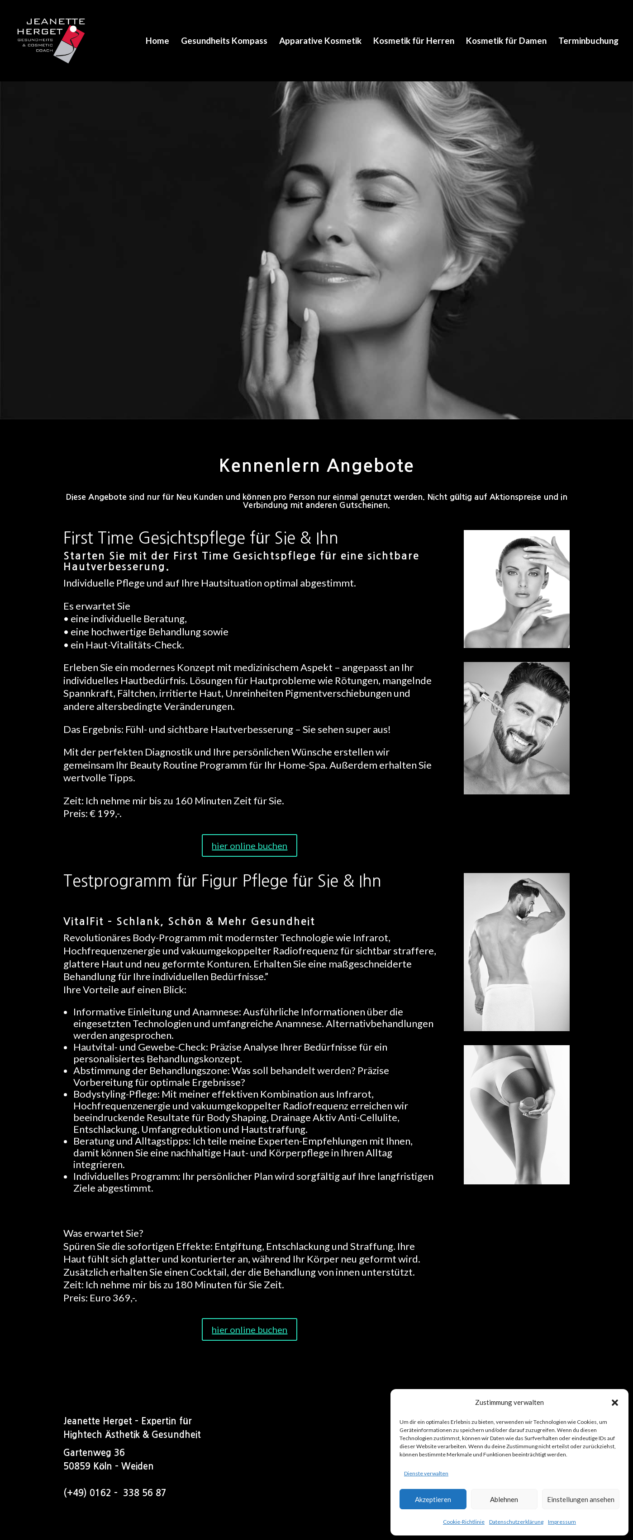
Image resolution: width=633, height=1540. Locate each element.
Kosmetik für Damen (506, 42)
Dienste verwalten (426, 1473)
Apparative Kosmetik (320, 42)
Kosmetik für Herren (413, 42)
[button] (614, 1402)
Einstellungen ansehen (580, 1499)
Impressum (562, 1521)
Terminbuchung (588, 42)
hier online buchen (249, 845)
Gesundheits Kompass (224, 42)
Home (157, 42)
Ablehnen (504, 1499)
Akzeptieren (433, 1499)
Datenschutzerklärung (516, 1521)
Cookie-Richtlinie (464, 1521)
